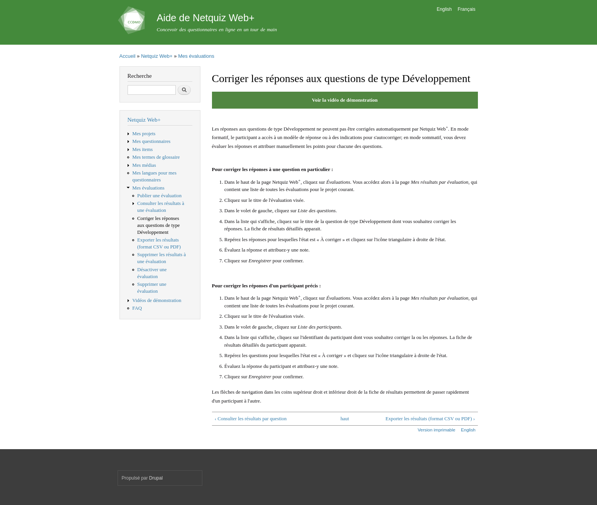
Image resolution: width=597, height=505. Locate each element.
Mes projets (143, 133)
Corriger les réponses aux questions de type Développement (158, 225)
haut (344, 418)
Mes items (142, 149)
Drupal (156, 478)
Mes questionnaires (151, 141)
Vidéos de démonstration (156, 300)
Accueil (127, 56)
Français (467, 9)
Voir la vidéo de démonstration (344, 100)
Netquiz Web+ (157, 56)
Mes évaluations (196, 56)
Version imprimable (437, 430)
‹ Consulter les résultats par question (251, 418)
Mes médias (144, 165)
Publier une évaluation (159, 195)
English (444, 9)
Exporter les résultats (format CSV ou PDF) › (430, 418)
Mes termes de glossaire (156, 157)
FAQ (137, 308)
